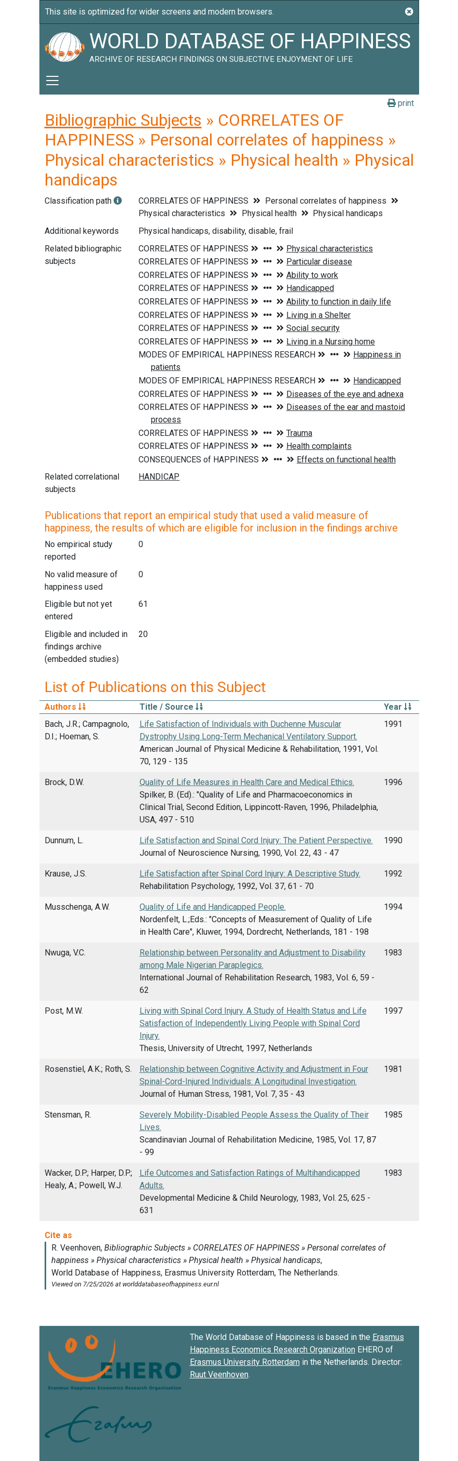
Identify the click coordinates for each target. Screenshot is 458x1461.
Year (397, 707)
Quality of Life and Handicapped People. (213, 907)
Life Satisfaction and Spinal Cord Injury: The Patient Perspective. (256, 840)
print (400, 103)
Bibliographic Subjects (123, 120)
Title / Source (171, 707)
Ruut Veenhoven (219, 1374)
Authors (65, 707)
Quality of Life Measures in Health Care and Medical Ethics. (247, 782)
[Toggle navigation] (52, 80)
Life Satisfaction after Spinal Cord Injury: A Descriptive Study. (250, 874)
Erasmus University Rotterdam (245, 1362)
